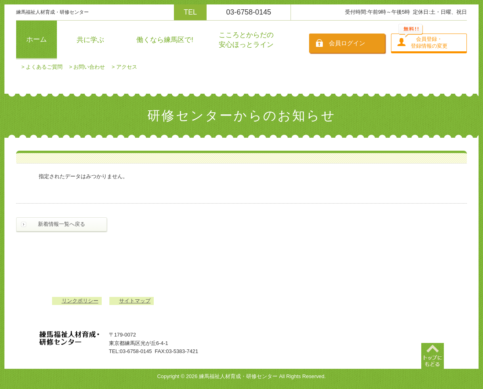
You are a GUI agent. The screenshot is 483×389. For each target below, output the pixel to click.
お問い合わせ (89, 67)
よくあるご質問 (44, 67)
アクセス (126, 67)
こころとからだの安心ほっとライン (246, 39)
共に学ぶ (90, 40)
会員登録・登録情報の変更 (429, 42)
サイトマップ (135, 301)
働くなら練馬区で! (164, 40)
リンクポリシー (80, 301)
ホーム (36, 39)
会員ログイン (347, 43)
